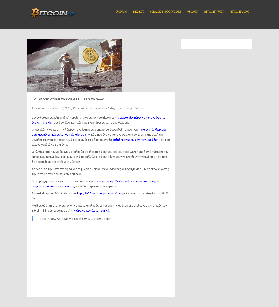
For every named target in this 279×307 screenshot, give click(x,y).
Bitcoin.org (239, 12)
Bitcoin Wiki (214, 12)
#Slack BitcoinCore (166, 12)
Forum (121, 12)
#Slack (192, 12)
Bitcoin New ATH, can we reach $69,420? (67, 218)
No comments (97, 108)
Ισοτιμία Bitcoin (134, 108)
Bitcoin (106, 218)
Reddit (138, 12)
